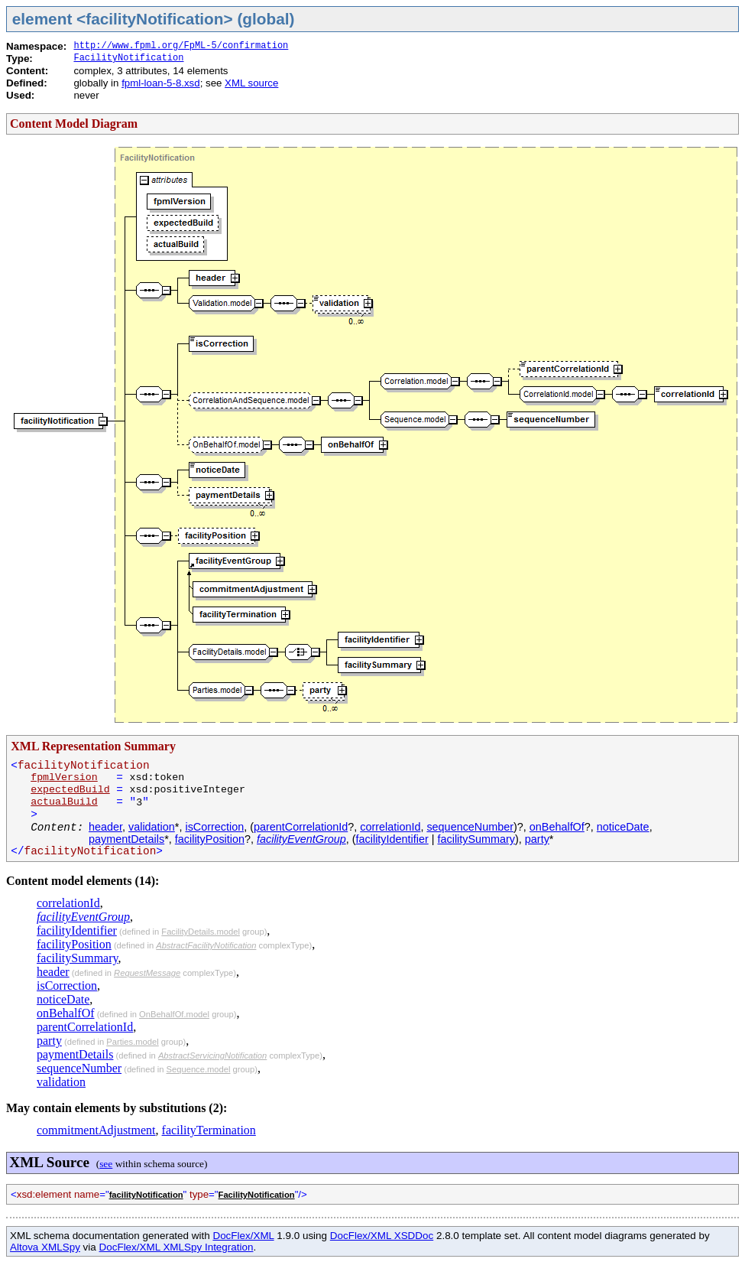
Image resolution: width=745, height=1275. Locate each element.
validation (151, 827)
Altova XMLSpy (45, 1247)
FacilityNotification (128, 58)
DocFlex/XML (243, 1235)
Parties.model (132, 1041)
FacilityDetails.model (200, 931)
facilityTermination (209, 1130)
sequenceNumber (469, 827)
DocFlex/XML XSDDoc (381, 1235)
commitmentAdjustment (96, 1130)
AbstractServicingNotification (212, 1055)
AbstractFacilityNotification (206, 945)
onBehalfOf (557, 827)
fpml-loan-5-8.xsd (160, 83)
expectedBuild (70, 789)
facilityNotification (146, 1194)
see (105, 1163)
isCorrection (214, 827)
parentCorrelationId (301, 827)
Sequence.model (199, 1069)
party (537, 839)
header (105, 827)
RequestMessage (147, 972)
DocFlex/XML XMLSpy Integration (176, 1247)
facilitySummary (477, 839)
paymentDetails (126, 839)
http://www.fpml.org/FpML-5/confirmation (180, 46)
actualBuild (64, 802)
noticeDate (623, 827)
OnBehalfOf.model (174, 1014)
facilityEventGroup (301, 839)
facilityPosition (210, 839)
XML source (251, 83)
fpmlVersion (64, 777)
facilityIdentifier (392, 839)
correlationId (390, 827)
